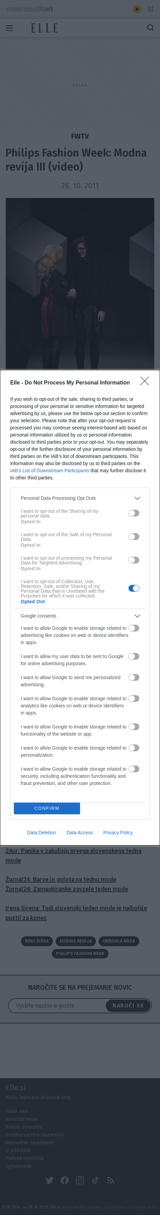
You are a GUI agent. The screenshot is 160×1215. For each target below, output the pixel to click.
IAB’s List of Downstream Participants (49, 470)
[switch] (133, 513)
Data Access (79, 832)
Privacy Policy (118, 832)
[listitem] (80, 498)
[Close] (146, 382)
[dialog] (80, 607)
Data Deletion (41, 832)
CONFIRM (47, 807)
